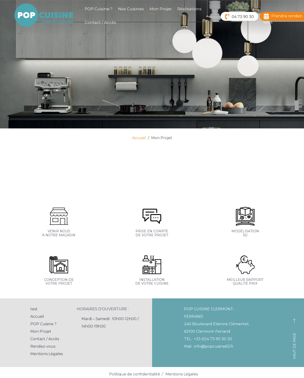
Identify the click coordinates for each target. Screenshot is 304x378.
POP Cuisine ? (98, 9)
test (34, 309)
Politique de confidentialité (134, 374)
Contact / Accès (100, 22)
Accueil (139, 138)
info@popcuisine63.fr (214, 346)
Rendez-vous (42, 346)
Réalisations (189, 9)
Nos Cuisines (131, 9)
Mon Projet (161, 9)
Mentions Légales (46, 354)
